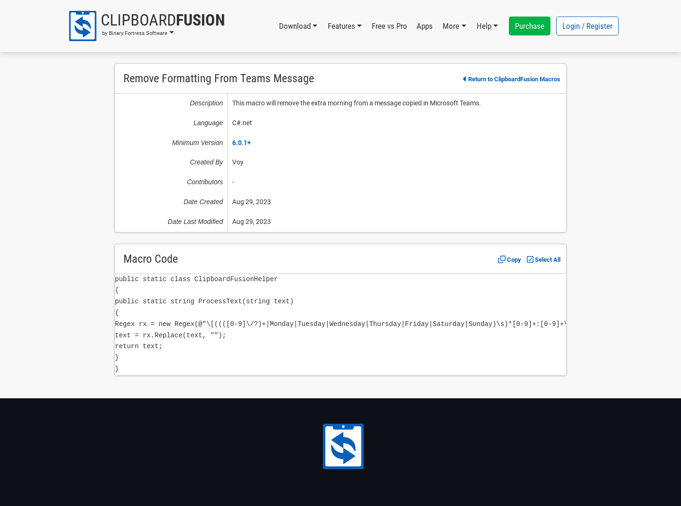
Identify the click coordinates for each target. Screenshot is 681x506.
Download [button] (295, 26)
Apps (425, 26)
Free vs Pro (389, 26)
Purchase (529, 26)
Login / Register (587, 26)
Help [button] (484, 26)
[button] (146, 26)
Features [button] (341, 26)
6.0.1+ (241, 142)
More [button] (451, 26)
